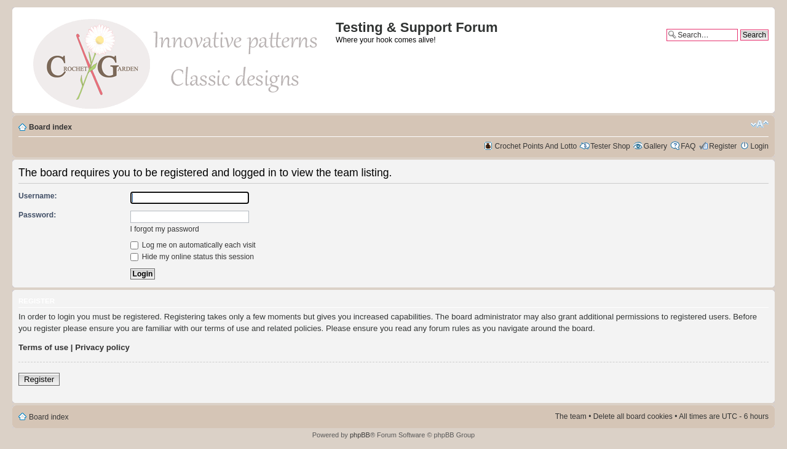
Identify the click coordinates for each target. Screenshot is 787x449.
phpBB (360, 435)
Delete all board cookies (633, 416)
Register (723, 146)
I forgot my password (164, 229)
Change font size (760, 124)
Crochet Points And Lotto (536, 146)
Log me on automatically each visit (193, 245)
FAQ (688, 146)
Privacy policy (102, 347)
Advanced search (740, 45)
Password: (37, 215)
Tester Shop (610, 146)
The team (571, 416)
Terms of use (43, 347)
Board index (50, 127)
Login (759, 146)
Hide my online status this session (192, 256)
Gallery (655, 146)
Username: (37, 196)
